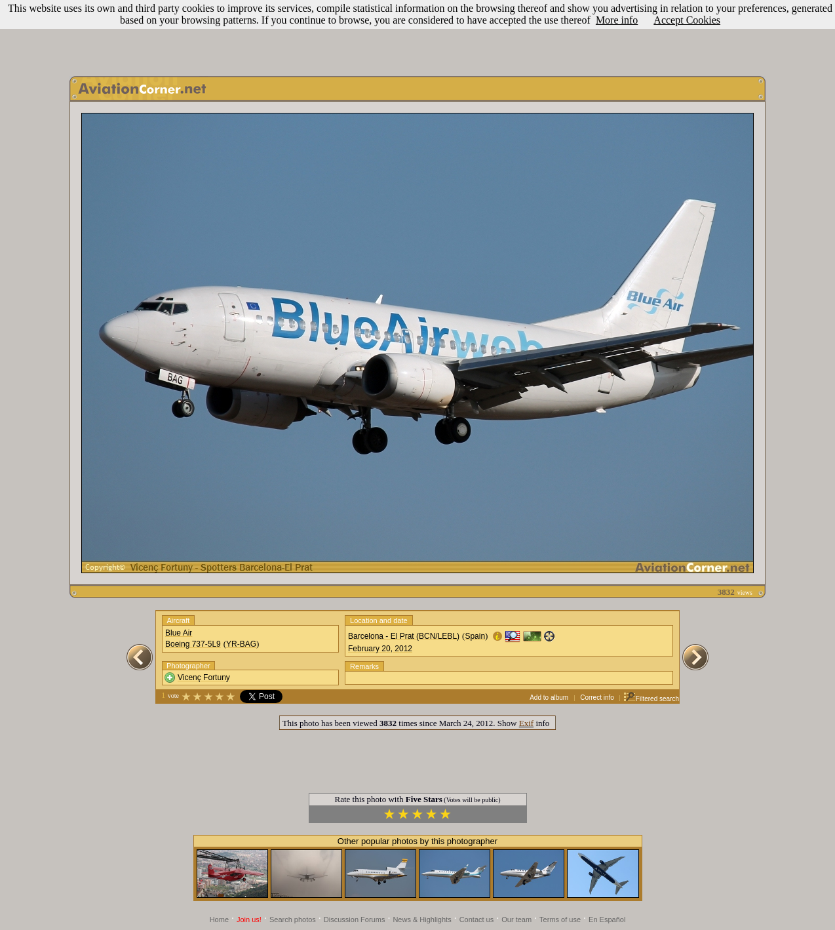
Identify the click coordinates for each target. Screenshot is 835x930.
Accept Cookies (686, 20)
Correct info (597, 697)
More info (617, 20)
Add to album (549, 697)
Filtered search (651, 698)
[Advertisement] (417, 34)
